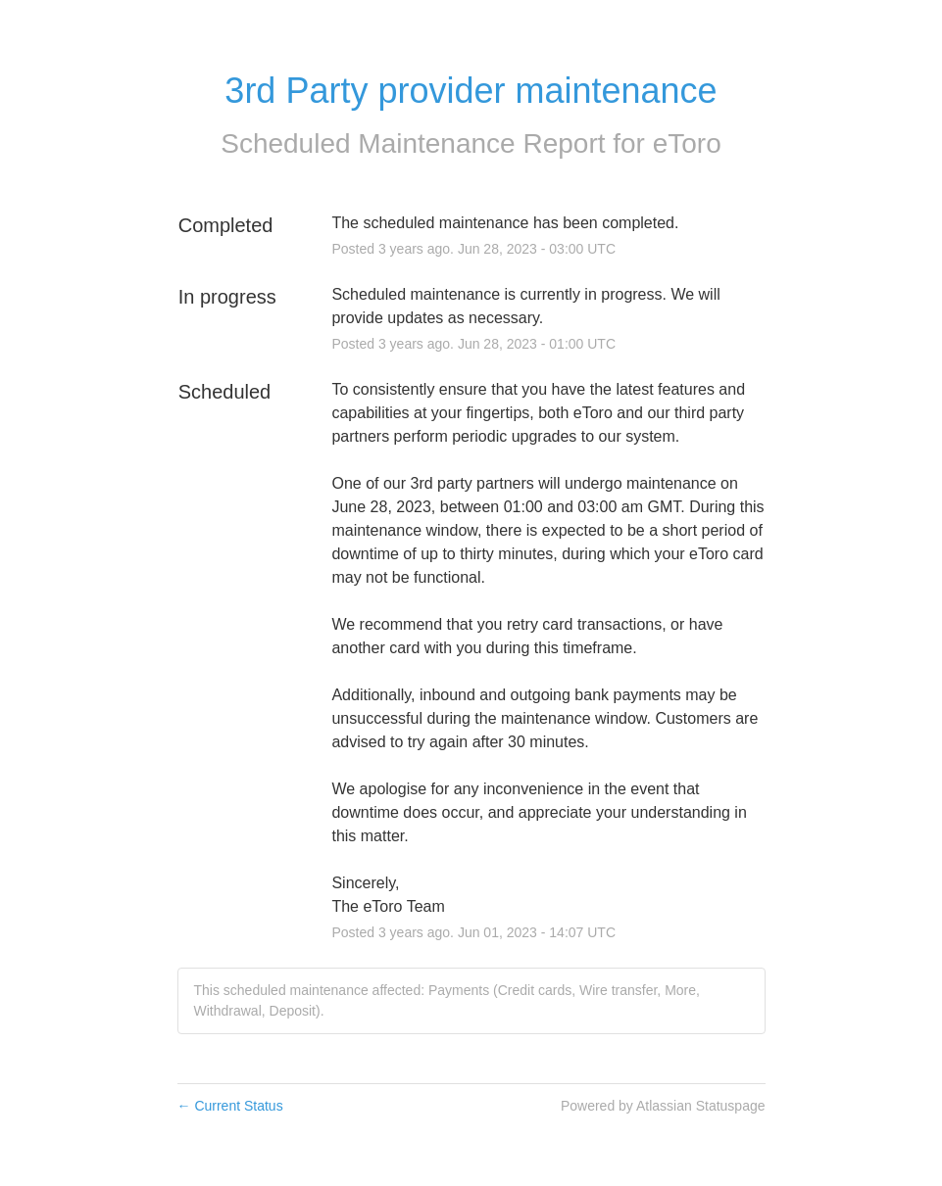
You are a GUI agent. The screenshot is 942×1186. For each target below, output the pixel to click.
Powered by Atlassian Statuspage (663, 1106)
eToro (687, 143)
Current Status (230, 1106)
